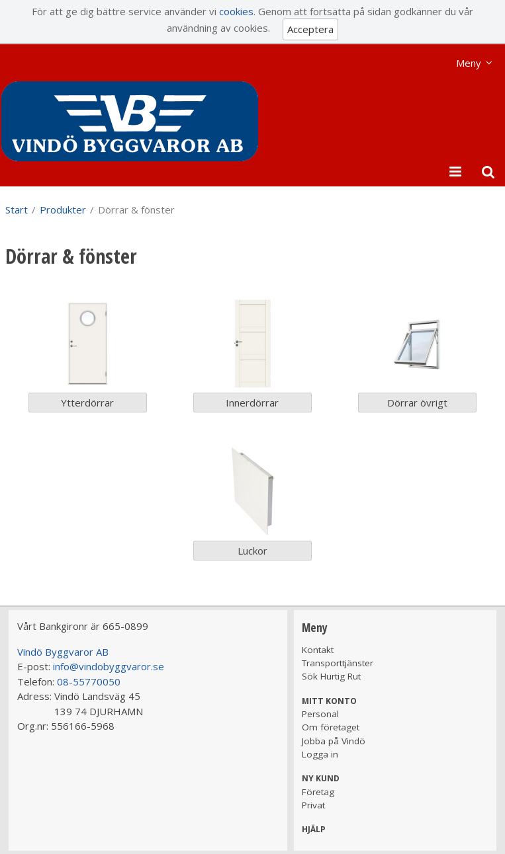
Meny (468, 62)
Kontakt (318, 650)
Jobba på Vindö (333, 741)
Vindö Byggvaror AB (63, 651)
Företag (318, 792)
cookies (236, 11)
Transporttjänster (337, 663)
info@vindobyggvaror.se (108, 666)
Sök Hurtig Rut (331, 676)
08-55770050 (88, 681)
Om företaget (330, 727)
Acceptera (310, 29)
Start (16, 209)
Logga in (320, 754)
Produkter (63, 209)
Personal (320, 714)
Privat (313, 805)
